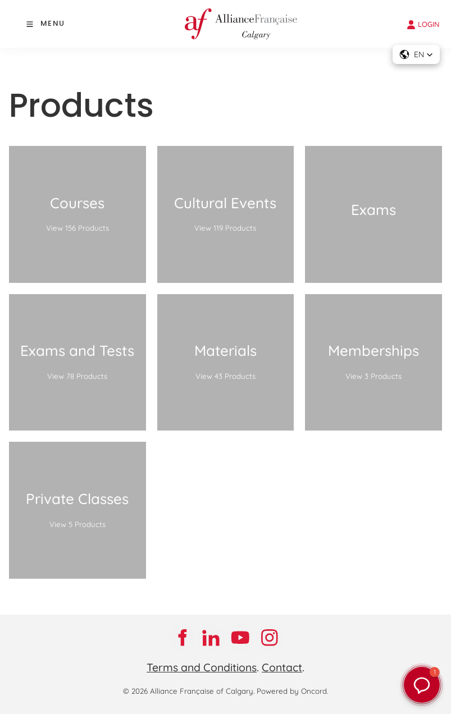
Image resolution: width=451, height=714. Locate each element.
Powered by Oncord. (292, 690)
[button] (416, 54)
